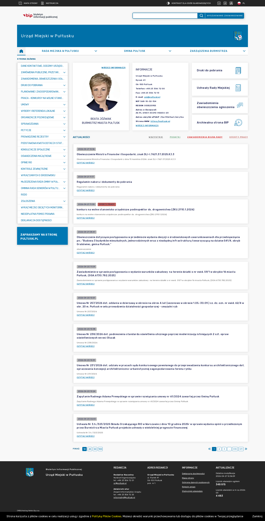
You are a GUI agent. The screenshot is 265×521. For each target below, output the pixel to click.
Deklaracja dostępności (193, 473)
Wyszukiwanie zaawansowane (225, 15)
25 (90, 449)
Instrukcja (49, 3)
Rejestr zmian (188, 487)
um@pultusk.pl (152, 97)
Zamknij (257, 516)
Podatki (175, 137)
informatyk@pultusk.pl (124, 497)
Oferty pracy (238, 137)
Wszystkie (156, 137)
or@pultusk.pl (120, 483)
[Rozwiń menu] (64, 72)
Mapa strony (28, 3)
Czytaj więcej (86, 163)
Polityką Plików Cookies (106, 516)
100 (100, 449)
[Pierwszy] (209, 449)
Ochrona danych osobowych (196, 482)
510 (235, 449)
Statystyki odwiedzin (192, 491)
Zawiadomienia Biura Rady (205, 137)
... (229, 449)
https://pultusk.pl (160, 121)
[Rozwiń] (96, 51)
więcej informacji (114, 67)
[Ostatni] (246, 449)
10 (84, 449)
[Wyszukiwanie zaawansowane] (165, 15)
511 (241, 449)
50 (95, 449)
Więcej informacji (147, 125)
